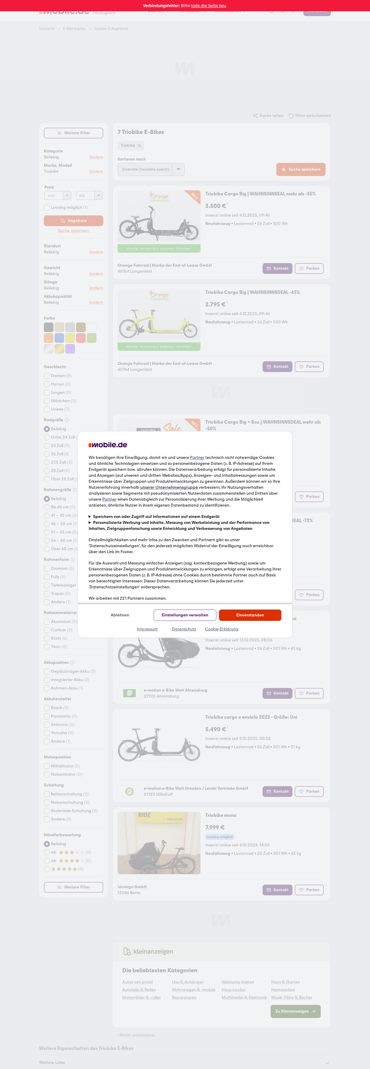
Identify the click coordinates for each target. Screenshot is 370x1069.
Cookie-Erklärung (221, 629)
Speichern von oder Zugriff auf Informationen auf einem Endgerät (156, 516)
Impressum (147, 629)
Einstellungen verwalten (185, 615)
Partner (197, 457)
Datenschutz (184, 629)
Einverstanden (250, 615)
